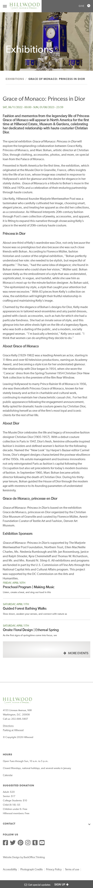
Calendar (8, 775)
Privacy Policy (54, 869)
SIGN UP (59, 884)
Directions (8, 726)
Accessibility (10, 869)
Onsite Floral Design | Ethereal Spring (31, 630)
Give (81, 6)
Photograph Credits (31, 869)
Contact (9, 824)
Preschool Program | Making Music (29, 587)
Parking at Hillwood (13, 730)
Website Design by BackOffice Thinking (24, 857)
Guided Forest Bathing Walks (24, 608)
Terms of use (72, 869)
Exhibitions (15, 79)
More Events (78, 653)
